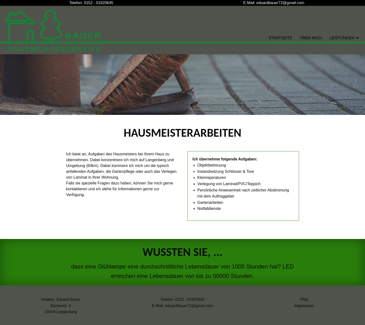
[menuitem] (280, 37)
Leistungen (342, 38)
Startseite (280, 38)
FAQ (304, 299)
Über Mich (311, 38)
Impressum (304, 306)
